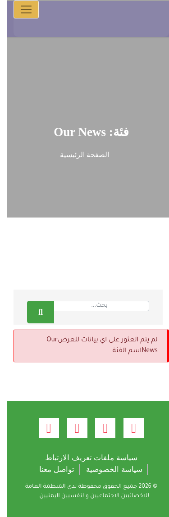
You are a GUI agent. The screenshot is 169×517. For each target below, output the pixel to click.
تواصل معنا (50, 469)
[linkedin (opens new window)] (42, 428)
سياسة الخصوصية (107, 469)
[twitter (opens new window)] (98, 428)
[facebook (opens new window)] (127, 428)
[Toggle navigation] (19, 9)
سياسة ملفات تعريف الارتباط (84, 458)
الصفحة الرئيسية (77, 155)
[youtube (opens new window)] (70, 428)
